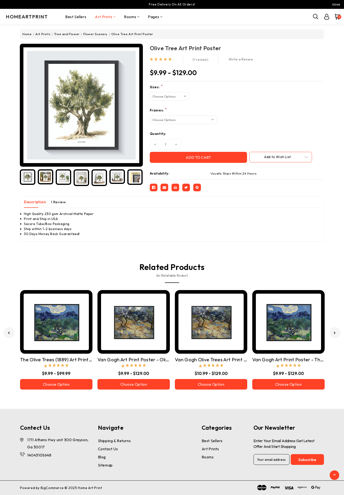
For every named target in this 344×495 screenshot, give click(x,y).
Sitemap (105, 465)
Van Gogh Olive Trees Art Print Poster (211, 360)
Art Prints (105, 16)
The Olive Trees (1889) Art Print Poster (56, 360)
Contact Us (108, 448)
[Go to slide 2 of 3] (334, 332)
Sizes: (156, 87)
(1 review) (201, 59)
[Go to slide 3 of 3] (9, 332)
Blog (102, 457)
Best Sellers (75, 16)
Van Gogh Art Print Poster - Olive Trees (133, 360)
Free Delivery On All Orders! (172, 4)
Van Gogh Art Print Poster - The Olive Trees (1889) (288, 360)
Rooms (131, 16)
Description (35, 202)
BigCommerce (52, 488)
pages (155, 16)
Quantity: (158, 134)
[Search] (316, 17)
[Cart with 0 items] (335, 17)
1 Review (58, 202)
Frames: (158, 110)
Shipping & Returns (114, 440)
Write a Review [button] (241, 59)
